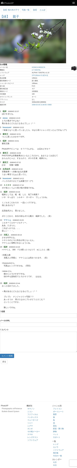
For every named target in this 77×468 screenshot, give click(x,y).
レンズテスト (32, 437)
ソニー (30, 423)
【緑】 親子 (9, 16)
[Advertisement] (38, 383)
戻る (4, 362)
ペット (55, 434)
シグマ (30, 426)
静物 (55, 431)
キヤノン (30, 409)
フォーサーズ (32, 420)
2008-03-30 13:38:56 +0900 (42, 105)
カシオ (30, 429)
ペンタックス (32, 417)
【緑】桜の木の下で (10, 10)
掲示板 (55, 453)
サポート (56, 437)
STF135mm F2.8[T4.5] (40, 75)
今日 (55, 465)
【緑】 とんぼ (38, 10)
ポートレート (58, 411)
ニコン (30, 411)
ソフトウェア (32, 440)
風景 (55, 414)
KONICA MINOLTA (38, 67)
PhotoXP (7, 3)
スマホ (30, 434)
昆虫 (55, 426)
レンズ (55, 444)
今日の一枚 (57, 456)
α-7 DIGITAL (36, 70)
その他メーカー (33, 431)
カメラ (55, 447)
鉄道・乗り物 (58, 429)
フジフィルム (32, 414)
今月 (55, 462)
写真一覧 (25, 10)
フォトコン (57, 409)
